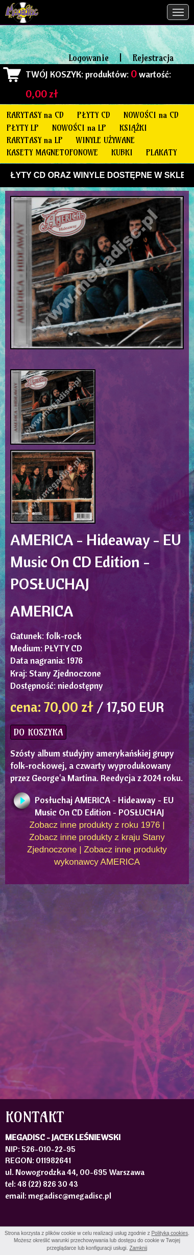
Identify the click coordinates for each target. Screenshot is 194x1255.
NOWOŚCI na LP (79, 128)
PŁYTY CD (93, 115)
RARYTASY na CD (35, 115)
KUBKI (122, 152)
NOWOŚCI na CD (151, 115)
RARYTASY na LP (35, 140)
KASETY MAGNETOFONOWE (52, 152)
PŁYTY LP (23, 128)
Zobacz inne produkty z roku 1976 (94, 825)
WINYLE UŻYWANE (105, 140)
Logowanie (89, 57)
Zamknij (138, 1248)
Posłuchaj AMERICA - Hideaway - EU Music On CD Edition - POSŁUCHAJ (104, 802)
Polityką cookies (169, 1233)
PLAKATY (161, 152)
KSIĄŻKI (133, 128)
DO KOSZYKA (38, 732)
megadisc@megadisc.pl (69, 1195)
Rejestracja (153, 57)
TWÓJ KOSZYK (53, 74)
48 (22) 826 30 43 (47, 1184)
